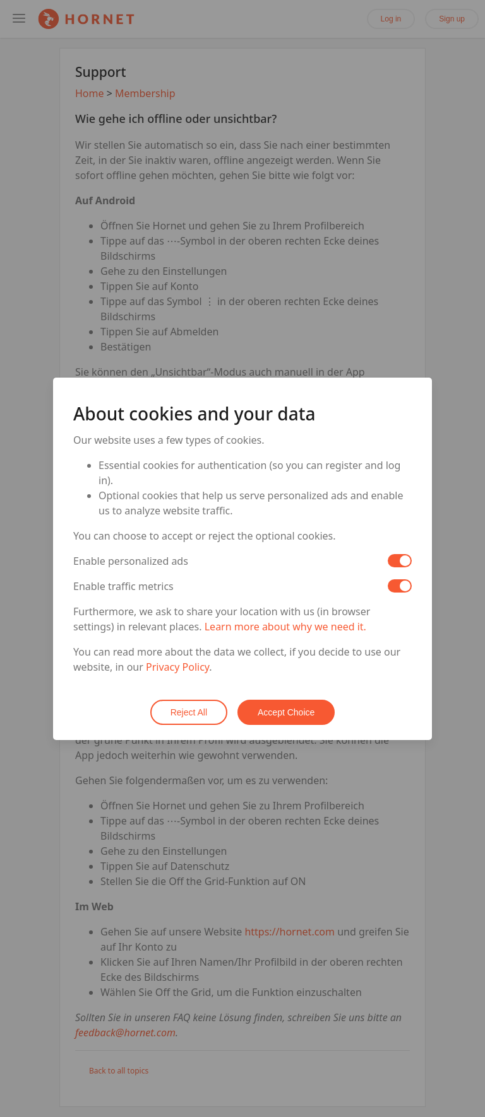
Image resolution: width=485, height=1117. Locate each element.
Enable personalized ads (130, 561)
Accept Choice (286, 712)
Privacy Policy (177, 667)
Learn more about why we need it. (285, 627)
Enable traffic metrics (123, 586)
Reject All (189, 712)
